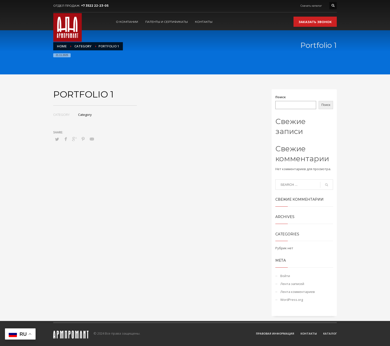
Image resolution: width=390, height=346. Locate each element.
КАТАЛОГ (330, 333)
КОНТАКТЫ (308, 333)
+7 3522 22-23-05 (94, 5)
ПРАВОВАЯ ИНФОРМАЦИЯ (275, 333)
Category (85, 114)
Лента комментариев (297, 291)
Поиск (280, 97)
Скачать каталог (311, 5)
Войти (285, 276)
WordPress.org (291, 299)
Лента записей (292, 284)
